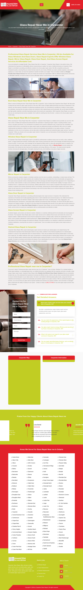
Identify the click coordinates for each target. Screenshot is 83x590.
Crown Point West (17, 549)
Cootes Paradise (16, 535)
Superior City (62, 517)
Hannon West (31, 540)
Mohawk (45, 528)
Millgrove (45, 525)
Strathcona (61, 512)
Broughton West (16, 497)
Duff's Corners (31, 463)
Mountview (46, 534)
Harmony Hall (31, 543)
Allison (14, 463)
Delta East (30, 457)
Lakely (45, 488)
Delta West (30, 460)
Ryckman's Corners (64, 494)
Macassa (45, 509)
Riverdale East (62, 477)
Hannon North (31, 535)
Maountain (46, 512)
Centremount (15, 517)
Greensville (31, 523)
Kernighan (46, 477)
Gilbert (29, 497)
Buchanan (15, 503)
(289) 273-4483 (75, 4)
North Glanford (47, 545)
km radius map (24, 381)
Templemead (62, 520)
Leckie (45, 497)
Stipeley (61, 509)
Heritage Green (32, 546)
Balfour (14, 468)
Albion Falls (15, 460)
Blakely (14, 488)
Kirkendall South (47, 486)
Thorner (61, 523)
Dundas (30, 465)
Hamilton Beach (32, 529)
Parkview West (62, 460)
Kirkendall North (47, 483)
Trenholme (61, 526)
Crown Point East (16, 546)
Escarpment (31, 480)
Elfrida (29, 477)
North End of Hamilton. (49, 543)
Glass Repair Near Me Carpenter (27, 46)
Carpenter (15, 46)
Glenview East (31, 503)
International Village (48, 465)
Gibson (30, 494)
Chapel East (15, 520)
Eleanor (30, 474)
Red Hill (61, 474)
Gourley (30, 509)
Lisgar (45, 503)
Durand (30, 468)
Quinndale (61, 465)
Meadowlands (46, 519)
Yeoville (61, 546)
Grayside (30, 512)
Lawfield (45, 494)
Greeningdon (31, 520)
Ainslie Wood (15, 457)
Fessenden (31, 488)
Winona (61, 543)
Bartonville (15, 474)
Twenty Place (62, 529)
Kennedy (45, 474)
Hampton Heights (32, 532)
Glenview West (31, 506)
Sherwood (61, 497)
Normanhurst (46, 540)
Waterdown (62, 535)
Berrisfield (14, 480)
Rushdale (61, 491)
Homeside (46, 457)
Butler (13, 509)
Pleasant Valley (63, 463)
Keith (44, 471)
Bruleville (14, 500)
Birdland (14, 486)
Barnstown (15, 471)
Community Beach (17, 532)
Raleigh (61, 468)
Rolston (61, 486)
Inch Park (45, 463)
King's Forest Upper (48, 480)
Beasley (14, 477)
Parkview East (62, 457)
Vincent (61, 532)
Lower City (46, 506)
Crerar (14, 543)
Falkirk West (31, 486)
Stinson (61, 506)
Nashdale (45, 537)
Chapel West (15, 523)
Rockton (61, 483)
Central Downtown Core (18, 514)
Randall (61, 471)
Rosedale (61, 488)
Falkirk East (31, 483)
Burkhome (15, 506)
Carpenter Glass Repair (42, 587)
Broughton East (16, 494)
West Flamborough (64, 537)
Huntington (46, 460)
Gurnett (30, 526)
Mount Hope (46, 531)
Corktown (14, 537)
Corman (14, 540)
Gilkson (30, 500)
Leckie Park (46, 500)
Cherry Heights (16, 529)
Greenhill (30, 517)
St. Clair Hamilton (63, 503)
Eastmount (30, 471)
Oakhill (45, 548)
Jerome (45, 468)
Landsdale (46, 491)
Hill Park (30, 549)
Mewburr (45, 522)
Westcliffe (61, 540)
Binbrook (14, 483)
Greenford (30, 514)
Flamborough (31, 491)
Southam (61, 500)
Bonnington (15, 491)
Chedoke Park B (16, 526)
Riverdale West (63, 480)
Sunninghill (61, 514)
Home (9, 46)
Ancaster (14, 465)
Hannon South (31, 537)
